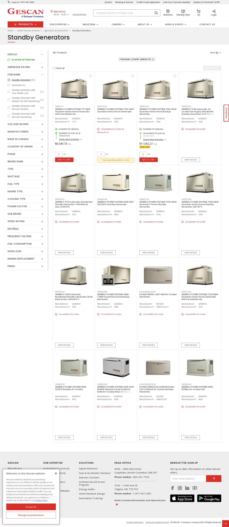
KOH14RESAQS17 (147, 292)
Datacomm (49, 477)
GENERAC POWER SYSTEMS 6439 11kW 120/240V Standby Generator (115, 203)
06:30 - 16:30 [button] (60, 14)
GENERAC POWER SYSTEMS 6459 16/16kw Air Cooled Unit (197, 388)
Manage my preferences (31, 515)
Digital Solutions (88, 468)
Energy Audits (87, 489)
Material (13, 228)
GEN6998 (102, 292)
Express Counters (89, 477)
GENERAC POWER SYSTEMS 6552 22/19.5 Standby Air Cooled (71, 388)
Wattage (14, 176)
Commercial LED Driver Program (92, 483)
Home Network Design (92, 493)
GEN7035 (60, 292)
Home (10, 30)
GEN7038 (186, 199)
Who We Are (15, 468)
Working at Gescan (124, 2)
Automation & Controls (56, 468)
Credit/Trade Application (148, 2)
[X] (56, 473)
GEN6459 (186, 384)
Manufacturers (18, 131)
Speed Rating (16, 221)
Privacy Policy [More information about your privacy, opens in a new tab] (41, 500)
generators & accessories (56, 30)
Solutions (86, 462)
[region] (31, 497)
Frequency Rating (19, 236)
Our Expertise (53, 462)
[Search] (126, 12)
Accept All (31, 506)
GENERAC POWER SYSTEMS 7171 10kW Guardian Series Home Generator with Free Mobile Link (72, 111)
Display (12, 54)
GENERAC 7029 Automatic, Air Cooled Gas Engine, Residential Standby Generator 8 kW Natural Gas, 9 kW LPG (198, 113)
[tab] (25, 54)
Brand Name (15, 161)
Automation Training (91, 498)
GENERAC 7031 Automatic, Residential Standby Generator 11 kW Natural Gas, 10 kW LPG (74, 204)
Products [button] (25, 24)
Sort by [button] (214, 52)
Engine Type (15, 191)
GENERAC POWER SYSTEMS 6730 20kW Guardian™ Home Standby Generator (157, 204)
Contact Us (207, 24)
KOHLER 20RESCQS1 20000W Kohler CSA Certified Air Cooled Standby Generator (156, 389)
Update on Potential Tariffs (206, 2)
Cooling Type (16, 198)
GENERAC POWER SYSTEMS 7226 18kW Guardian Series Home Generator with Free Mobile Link (200, 297)
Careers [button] (117, 24)
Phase (11, 154)
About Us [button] (143, 24)
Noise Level (15, 251)
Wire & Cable (50, 486)
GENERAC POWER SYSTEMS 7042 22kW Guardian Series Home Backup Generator (157, 111)
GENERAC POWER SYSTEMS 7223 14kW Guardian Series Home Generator (115, 110)
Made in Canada (18, 139)
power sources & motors (28, 30)
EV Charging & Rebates (56, 490)
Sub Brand (14, 213)
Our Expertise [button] (58, 24)
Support (15, 2)
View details (190, 159)
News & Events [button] (174, 24)
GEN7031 (59, 199)
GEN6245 (102, 384)
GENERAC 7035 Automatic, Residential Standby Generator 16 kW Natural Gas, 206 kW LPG (74, 297)
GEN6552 (60, 384)
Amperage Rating (19, 67)
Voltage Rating (18, 124)
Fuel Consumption (20, 243)
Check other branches (69, 139)
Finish (11, 266)
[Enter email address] (188, 478)
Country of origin (20, 146)
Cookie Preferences (134, 522)
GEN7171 (59, 106)
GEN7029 (186, 106)
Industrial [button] (89, 24)
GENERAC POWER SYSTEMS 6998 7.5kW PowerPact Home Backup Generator (113, 297)
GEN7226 (186, 292)
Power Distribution (54, 481)
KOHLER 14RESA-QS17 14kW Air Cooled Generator (158, 295)
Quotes (108, 2)
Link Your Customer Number (176, 2)
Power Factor (17, 206)
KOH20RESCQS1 (147, 384)
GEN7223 (102, 106)
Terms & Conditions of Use (157, 522)
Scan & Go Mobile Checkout (94, 473)
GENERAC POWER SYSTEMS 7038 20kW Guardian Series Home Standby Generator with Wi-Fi (200, 204)
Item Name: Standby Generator (135, 59)
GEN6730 (144, 199)
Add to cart (64, 159)
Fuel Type (13, 184)
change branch (79, 14)
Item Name (14, 74)
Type (10, 169)
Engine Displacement (21, 258)
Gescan (13, 462)
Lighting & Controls (54, 473)
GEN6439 (102, 199)
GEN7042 (144, 106)
